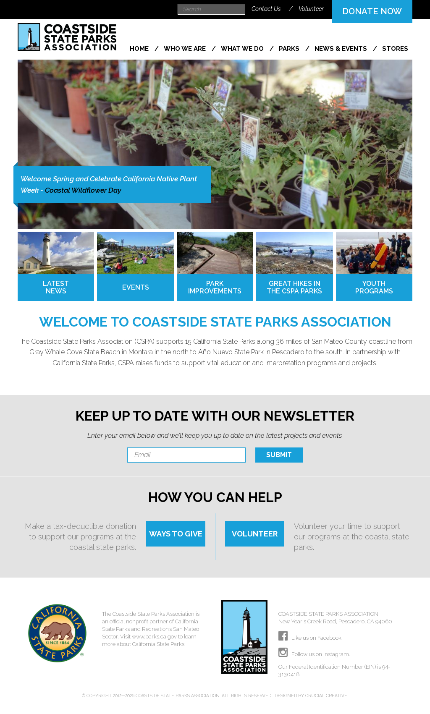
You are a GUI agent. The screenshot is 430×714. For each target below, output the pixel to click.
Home (140, 48)
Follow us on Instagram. (314, 654)
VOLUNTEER (255, 533)
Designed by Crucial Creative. (311, 695)
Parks (290, 48)
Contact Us (266, 8)
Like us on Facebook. (310, 638)
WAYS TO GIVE (175, 533)
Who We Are (185, 48)
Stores (395, 48)
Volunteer (311, 8)
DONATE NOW (372, 11)
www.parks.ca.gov (154, 636)
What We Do (243, 48)
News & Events (342, 48)
